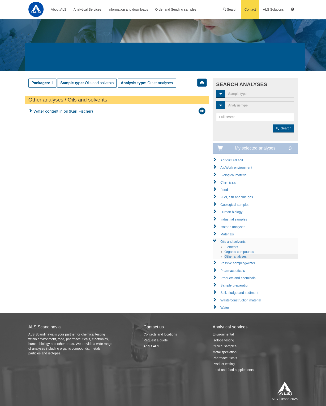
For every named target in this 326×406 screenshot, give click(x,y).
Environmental (223, 334)
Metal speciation (224, 352)
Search (230, 9)
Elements (231, 247)
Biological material (233, 175)
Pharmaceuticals (232, 271)
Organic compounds (239, 252)
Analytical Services (87, 9)
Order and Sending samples (175, 9)
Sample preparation (234, 285)
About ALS (58, 9)
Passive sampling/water (237, 263)
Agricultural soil (231, 160)
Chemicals (228, 182)
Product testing (224, 364)
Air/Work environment (236, 167)
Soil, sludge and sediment (239, 293)
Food (224, 190)
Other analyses (235, 256)
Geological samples (234, 205)
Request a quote (156, 340)
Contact (250, 9)
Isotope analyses (232, 227)
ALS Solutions (273, 9)
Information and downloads (128, 9)
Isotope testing (223, 340)
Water (224, 307)
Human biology (231, 212)
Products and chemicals (238, 278)
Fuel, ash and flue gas (236, 197)
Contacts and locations (160, 334)
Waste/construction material (240, 300)
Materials (227, 234)
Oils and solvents (233, 241)
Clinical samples (224, 346)
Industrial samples (233, 219)
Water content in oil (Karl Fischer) (62, 111)
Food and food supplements (233, 370)
